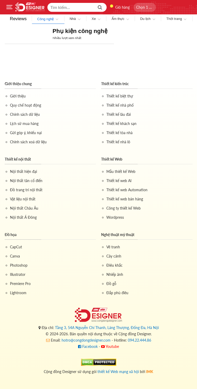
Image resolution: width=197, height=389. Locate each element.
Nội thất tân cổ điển (26, 180)
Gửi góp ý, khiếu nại (26, 132)
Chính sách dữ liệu (25, 114)
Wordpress (115, 217)
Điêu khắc (114, 265)
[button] (145, 7)
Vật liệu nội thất (22, 199)
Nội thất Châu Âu (24, 208)
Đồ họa (11, 234)
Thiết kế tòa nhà (119, 132)
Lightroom (18, 293)
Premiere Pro (20, 283)
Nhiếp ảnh (114, 274)
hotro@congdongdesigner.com (86, 340)
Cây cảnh (113, 256)
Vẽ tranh (113, 247)
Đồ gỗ (111, 283)
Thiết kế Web (111, 159)
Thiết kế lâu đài (118, 114)
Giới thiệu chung (18, 83)
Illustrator (17, 274)
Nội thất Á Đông (23, 217)
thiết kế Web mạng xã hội (118, 371)
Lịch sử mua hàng (24, 123)
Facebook (88, 346)
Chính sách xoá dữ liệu (28, 142)
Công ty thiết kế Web (123, 208)
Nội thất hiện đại (23, 171)
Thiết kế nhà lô (118, 142)
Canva (15, 256)
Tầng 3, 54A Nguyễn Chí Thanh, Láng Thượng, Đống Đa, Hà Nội (107, 327)
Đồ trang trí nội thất (26, 190)
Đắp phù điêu (117, 293)
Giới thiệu (18, 96)
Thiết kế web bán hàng (124, 199)
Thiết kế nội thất (18, 159)
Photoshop (19, 265)
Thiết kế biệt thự (119, 96)
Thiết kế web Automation (126, 190)
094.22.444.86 (139, 340)
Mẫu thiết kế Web (120, 171)
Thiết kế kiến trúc (115, 83)
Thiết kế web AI (119, 180)
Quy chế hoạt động (25, 105)
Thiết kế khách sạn (121, 123)
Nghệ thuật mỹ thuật (117, 234)
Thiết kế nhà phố (120, 105)
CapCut (16, 247)
